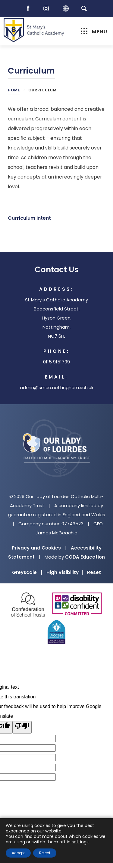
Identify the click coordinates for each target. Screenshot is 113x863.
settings (80, 842)
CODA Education (85, 557)
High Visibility (64, 572)
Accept (18, 852)
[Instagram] (48, 8)
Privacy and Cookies (36, 548)
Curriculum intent (29, 218)
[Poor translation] (22, 727)
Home (14, 90)
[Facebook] (29, 8)
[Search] (84, 8)
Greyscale (27, 572)
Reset (94, 572)
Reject (44, 852)
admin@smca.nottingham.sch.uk (56, 387)
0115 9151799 (56, 362)
